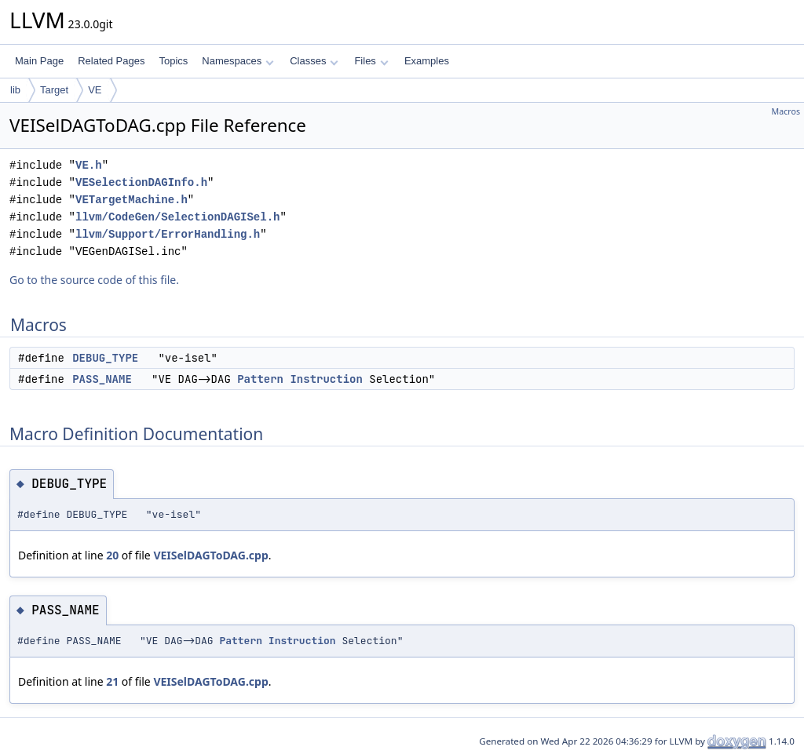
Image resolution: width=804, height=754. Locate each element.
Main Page (39, 61)
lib (15, 90)
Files (371, 61)
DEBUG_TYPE (105, 358)
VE (94, 90)
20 (112, 555)
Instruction (326, 379)
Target (54, 90)
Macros (786, 111)
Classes (314, 61)
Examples (426, 61)
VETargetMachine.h (131, 199)
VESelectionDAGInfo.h (141, 182)
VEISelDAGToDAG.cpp (210, 555)
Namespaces (237, 61)
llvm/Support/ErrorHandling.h (167, 234)
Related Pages (111, 61)
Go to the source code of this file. (94, 279)
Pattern (260, 379)
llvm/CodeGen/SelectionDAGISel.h (177, 216)
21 (112, 681)
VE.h (88, 165)
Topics (173, 61)
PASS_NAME (102, 379)
